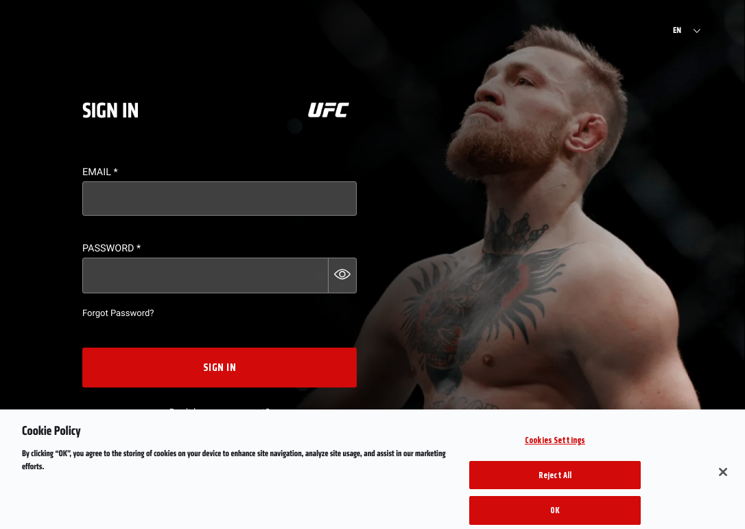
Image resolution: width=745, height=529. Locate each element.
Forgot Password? (118, 313)
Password (111, 248)
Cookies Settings (555, 446)
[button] (342, 275)
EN (677, 30)
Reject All (555, 481)
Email (100, 172)
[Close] (723, 478)
